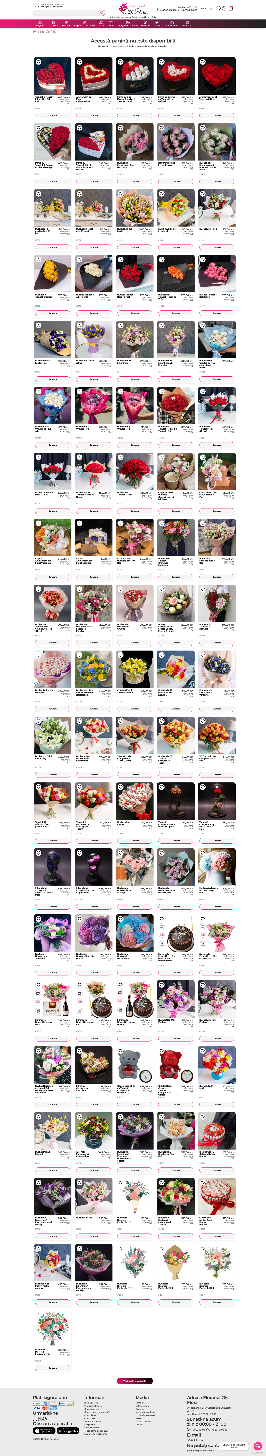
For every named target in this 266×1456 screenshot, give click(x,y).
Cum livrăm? (90, 1418)
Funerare (187, 25)
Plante (111, 25)
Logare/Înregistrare (145, 1415)
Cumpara (53, 115)
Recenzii (140, 1409)
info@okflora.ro (195, 1440)
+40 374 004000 (187, 10)
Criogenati (40, 25)
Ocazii (101, 25)
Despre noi (89, 1424)
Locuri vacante (91, 1427)
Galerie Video (142, 1406)
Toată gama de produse (96, 1431)
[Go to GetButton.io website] (257, 1453)
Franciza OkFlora (93, 1406)
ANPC (139, 1418)
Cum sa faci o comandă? (97, 1412)
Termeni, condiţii (92, 1421)
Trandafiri (53, 25)
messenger (207, 1450)
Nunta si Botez (171, 25)
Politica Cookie (143, 1421)
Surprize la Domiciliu (84, 25)
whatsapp (193, 1450)
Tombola (140, 1402)
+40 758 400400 (167, 10)
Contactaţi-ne (91, 1409)
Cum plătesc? (91, 1415)
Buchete (66, 25)
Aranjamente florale (128, 25)
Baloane (145, 25)
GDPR (139, 1424)
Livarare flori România (95, 1434)
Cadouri (157, 25)
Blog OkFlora (91, 1402)
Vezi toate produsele (134, 1381)
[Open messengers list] (258, 1446)
